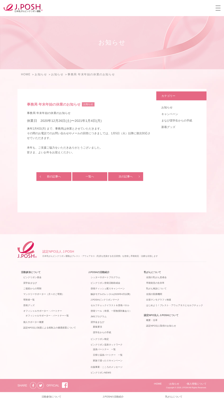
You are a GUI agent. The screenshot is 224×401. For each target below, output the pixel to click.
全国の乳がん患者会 (156, 277)
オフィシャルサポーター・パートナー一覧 (47, 315)
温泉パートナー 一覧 (104, 349)
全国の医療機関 (154, 294)
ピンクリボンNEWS (101, 372)
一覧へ (90, 176)
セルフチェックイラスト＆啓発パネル (110, 305)
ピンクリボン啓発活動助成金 (105, 283)
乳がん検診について (156, 288)
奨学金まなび (30, 283)
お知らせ (167, 107)
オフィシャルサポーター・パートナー (42, 311)
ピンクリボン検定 (100, 339)
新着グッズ (168, 127)
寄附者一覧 (29, 299)
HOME (158, 383)
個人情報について (196, 383)
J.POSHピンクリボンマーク (105, 299)
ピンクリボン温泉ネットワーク (106, 344)
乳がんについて (152, 272)
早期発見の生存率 (155, 283)
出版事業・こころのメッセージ (106, 367)
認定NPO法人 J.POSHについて (161, 315)
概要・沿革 (152, 320)
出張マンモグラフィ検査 (158, 299)
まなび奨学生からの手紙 (176, 120)
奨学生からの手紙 (102, 332)
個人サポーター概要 (33, 322)
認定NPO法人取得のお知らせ (161, 325)
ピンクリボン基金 (32, 277)
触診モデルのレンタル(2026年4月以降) (110, 294)
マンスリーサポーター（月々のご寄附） (43, 294)
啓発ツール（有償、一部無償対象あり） (111, 311)
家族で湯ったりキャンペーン (107, 360)
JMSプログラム (99, 316)
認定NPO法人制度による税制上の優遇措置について (49, 327)
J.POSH (185, 387)
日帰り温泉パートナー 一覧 (107, 355)
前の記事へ (54, 176)
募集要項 (97, 326)
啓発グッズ (29, 305)
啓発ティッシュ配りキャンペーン (108, 288)
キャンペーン (169, 114)
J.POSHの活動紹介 (99, 272)
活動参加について (31, 272)
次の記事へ (126, 176)
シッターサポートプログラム (105, 277)
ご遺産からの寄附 (32, 288)
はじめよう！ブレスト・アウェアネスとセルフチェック (174, 305)
